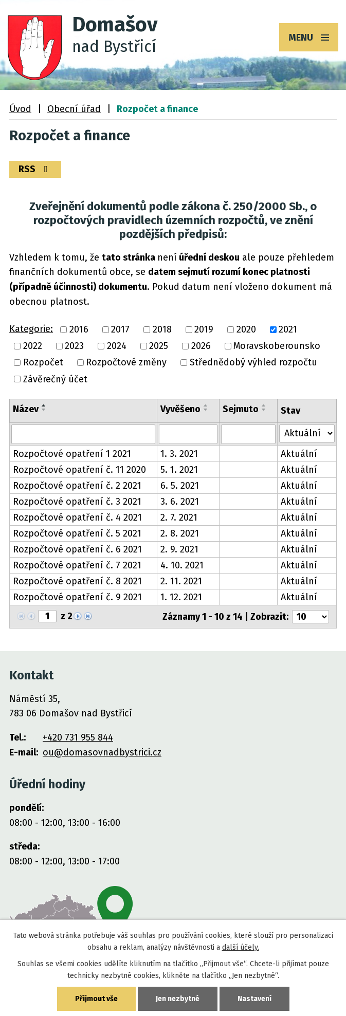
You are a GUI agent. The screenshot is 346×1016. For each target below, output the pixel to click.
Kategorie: (31, 329)
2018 (162, 329)
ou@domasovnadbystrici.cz (102, 752)
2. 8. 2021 (179, 533)
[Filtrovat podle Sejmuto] (248, 434)
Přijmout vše (96, 998)
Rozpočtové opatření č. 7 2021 (77, 565)
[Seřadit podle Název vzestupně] (44, 405)
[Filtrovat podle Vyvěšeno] (188, 434)
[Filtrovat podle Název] (83, 434)
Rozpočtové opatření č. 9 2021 (77, 597)
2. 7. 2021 (178, 517)
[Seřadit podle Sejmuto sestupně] (264, 410)
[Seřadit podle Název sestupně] (44, 410)
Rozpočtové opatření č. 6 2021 (77, 549)
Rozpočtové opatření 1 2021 (72, 453)
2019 (203, 329)
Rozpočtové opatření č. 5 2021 (77, 533)
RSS (35, 169)
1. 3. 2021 (179, 453)
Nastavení (254, 998)
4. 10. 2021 (182, 565)
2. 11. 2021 (181, 581)
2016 (78, 329)
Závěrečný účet (55, 379)
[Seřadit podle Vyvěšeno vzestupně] (206, 405)
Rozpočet (43, 362)
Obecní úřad (74, 109)
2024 (116, 346)
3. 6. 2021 (179, 501)
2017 (120, 329)
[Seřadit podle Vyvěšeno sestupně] (206, 410)
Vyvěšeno (180, 409)
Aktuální (299, 453)
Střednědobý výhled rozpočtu (253, 362)
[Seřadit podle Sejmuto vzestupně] (264, 405)
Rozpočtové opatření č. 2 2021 (77, 485)
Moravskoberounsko (276, 346)
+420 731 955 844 (78, 737)
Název (26, 409)
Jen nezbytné (177, 998)
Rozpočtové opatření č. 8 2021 (77, 581)
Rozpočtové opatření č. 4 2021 (77, 517)
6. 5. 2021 (179, 485)
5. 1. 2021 (179, 469)
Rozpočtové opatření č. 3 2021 (77, 501)
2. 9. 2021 (179, 549)
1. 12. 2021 (181, 597)
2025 (158, 346)
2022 (32, 346)
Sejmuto (241, 409)
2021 (288, 329)
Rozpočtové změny (126, 362)
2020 (246, 329)
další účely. (240, 947)
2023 (74, 346)
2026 (201, 346)
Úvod (20, 109)
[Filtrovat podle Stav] (307, 433)
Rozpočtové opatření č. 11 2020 (79, 469)
